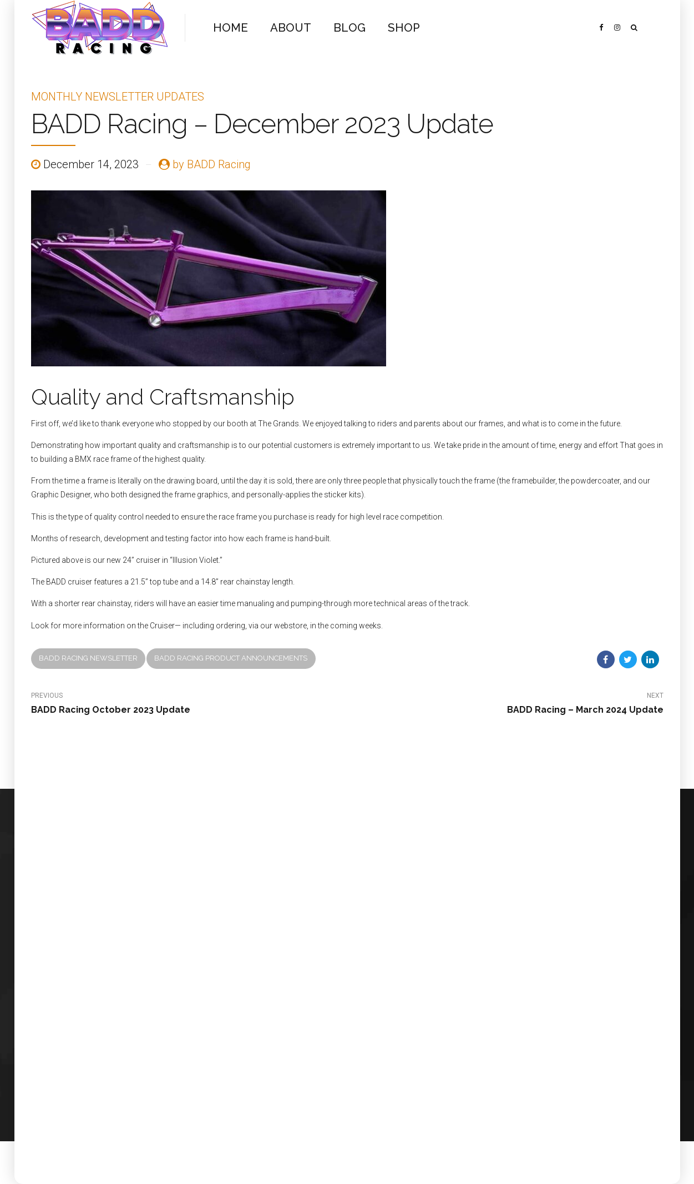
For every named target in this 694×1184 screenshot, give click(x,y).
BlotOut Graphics (157, 1025)
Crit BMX (144, 998)
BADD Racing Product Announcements (230, 658)
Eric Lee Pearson (156, 1038)
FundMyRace (151, 972)
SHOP (396, 27)
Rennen (142, 985)
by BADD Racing (212, 164)
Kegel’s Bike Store (159, 1011)
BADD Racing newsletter (88, 658)
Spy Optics (147, 1051)
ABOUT (287, 27)
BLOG (343, 27)
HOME (229, 27)
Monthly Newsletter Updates (117, 96)
